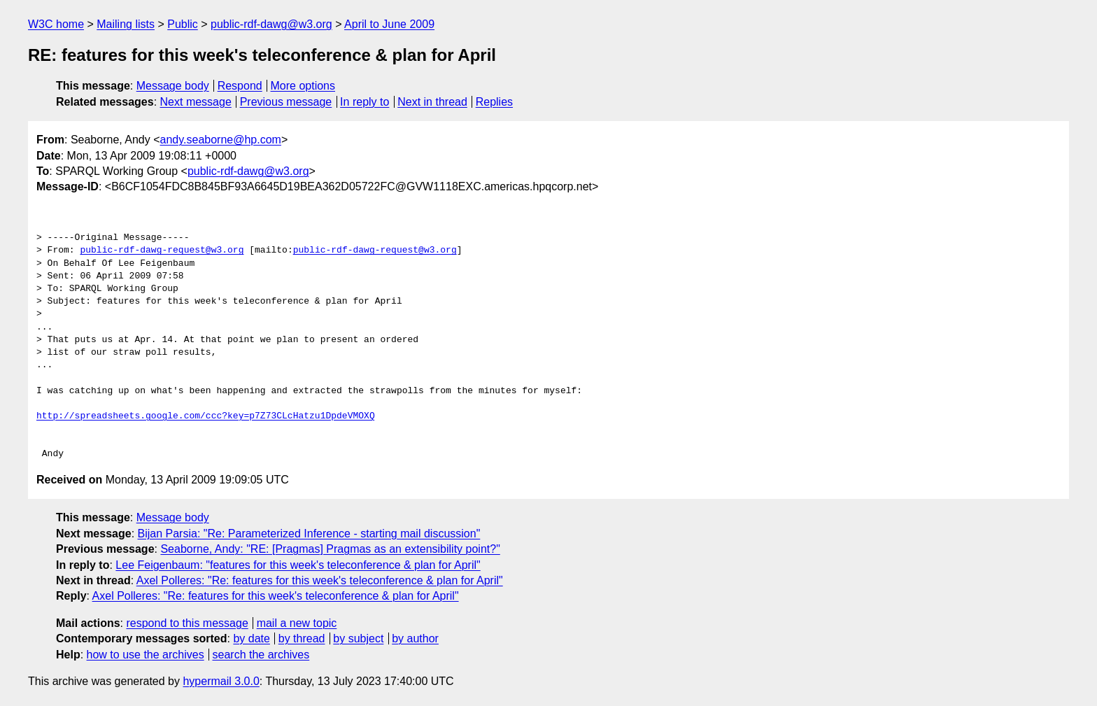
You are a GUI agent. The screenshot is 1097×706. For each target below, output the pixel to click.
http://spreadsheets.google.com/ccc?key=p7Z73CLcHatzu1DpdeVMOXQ (205, 416)
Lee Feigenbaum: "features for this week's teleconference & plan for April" (297, 565)
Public (182, 24)
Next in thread (432, 102)
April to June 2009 (389, 24)
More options (303, 86)
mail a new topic (297, 623)
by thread (301, 638)
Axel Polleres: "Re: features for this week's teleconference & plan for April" (319, 580)
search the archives (261, 655)
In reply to (364, 102)
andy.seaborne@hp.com (220, 140)
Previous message (286, 102)
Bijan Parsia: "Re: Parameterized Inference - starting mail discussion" (309, 533)
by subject (358, 638)
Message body (172, 86)
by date (251, 638)
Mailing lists (126, 24)
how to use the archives (145, 655)
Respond (240, 86)
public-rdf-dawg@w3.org (271, 24)
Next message (196, 102)
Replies (494, 102)
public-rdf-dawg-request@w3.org (161, 250)
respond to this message (187, 623)
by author (415, 638)
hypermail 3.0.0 (221, 681)
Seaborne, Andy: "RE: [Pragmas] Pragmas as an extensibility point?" (330, 549)
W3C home (56, 24)
